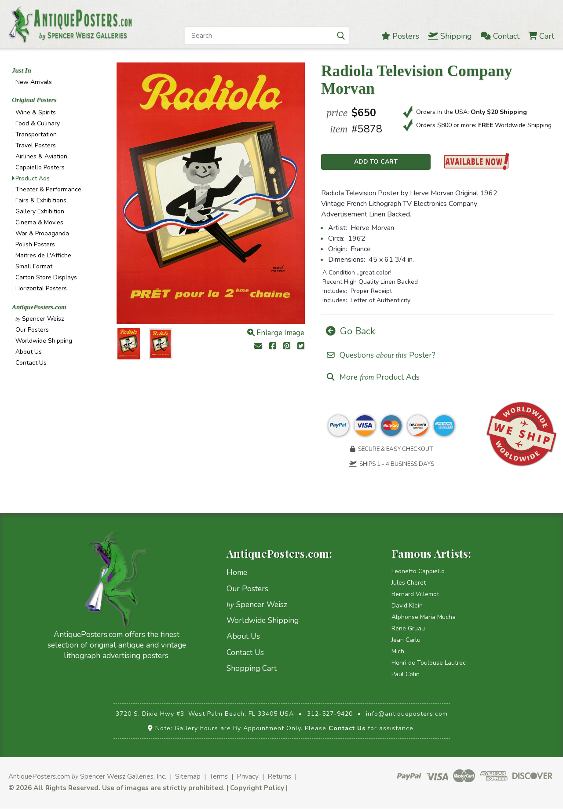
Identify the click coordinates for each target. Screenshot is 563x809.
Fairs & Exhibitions (40, 200)
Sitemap (188, 777)
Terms (218, 777)
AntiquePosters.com (39, 307)
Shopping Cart (252, 669)
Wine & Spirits (35, 112)
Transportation (36, 134)
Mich (397, 652)
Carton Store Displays (46, 277)
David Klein (407, 606)
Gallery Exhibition (39, 211)
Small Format (33, 266)
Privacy (248, 777)
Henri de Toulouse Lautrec (428, 663)
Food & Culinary (37, 123)
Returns (279, 777)
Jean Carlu (405, 641)
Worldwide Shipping (43, 341)
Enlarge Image (275, 333)
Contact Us (31, 363)
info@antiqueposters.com (407, 714)
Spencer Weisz (39, 319)
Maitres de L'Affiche (43, 255)
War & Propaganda (42, 233)
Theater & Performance (48, 189)
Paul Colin (405, 675)
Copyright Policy (257, 788)
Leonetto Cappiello (418, 572)
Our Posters (32, 330)
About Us (28, 352)
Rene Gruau (408, 629)
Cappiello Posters (40, 167)
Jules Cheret (408, 583)
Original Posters (34, 99)
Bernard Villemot (415, 595)
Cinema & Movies (39, 222)
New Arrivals (33, 82)
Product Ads (32, 178)
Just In (21, 70)
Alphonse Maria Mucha (423, 618)
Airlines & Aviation (41, 156)
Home (237, 573)
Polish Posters (35, 244)
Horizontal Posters (41, 288)
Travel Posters (35, 145)
